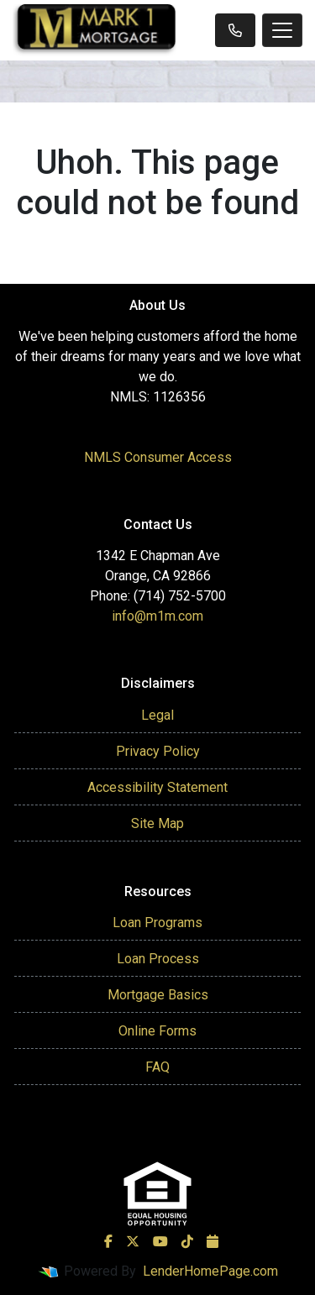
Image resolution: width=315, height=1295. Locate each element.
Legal (157, 715)
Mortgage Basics (158, 995)
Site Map (157, 823)
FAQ (157, 1067)
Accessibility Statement (157, 787)
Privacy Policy (158, 751)
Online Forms (157, 1031)
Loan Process (158, 959)
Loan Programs (157, 923)
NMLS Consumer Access (158, 457)
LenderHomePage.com (210, 1271)
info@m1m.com (157, 616)
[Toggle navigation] (282, 30)
